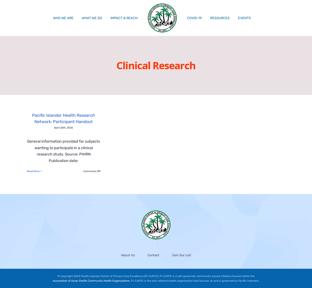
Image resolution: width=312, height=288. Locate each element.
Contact (153, 255)
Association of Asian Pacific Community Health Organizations (91, 281)
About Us (128, 255)
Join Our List (181, 255)
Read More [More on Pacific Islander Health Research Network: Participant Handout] (33, 171)
